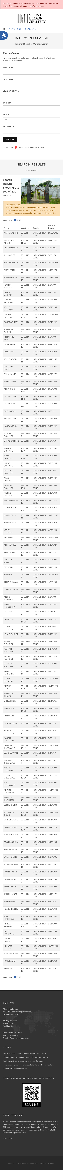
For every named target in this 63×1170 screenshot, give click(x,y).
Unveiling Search (40, 43)
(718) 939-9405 (15, 29)
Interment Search (22, 43)
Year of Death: (11, 91)
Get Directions (30, 29)
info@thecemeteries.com (19, 1038)
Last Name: (9, 79)
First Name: (9, 67)
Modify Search (31, 170)
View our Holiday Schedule (16, 1068)
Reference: (9, 126)
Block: (6, 115)
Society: (7, 103)
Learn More (7, 1138)
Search (10, 139)
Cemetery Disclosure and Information (28, 1078)
